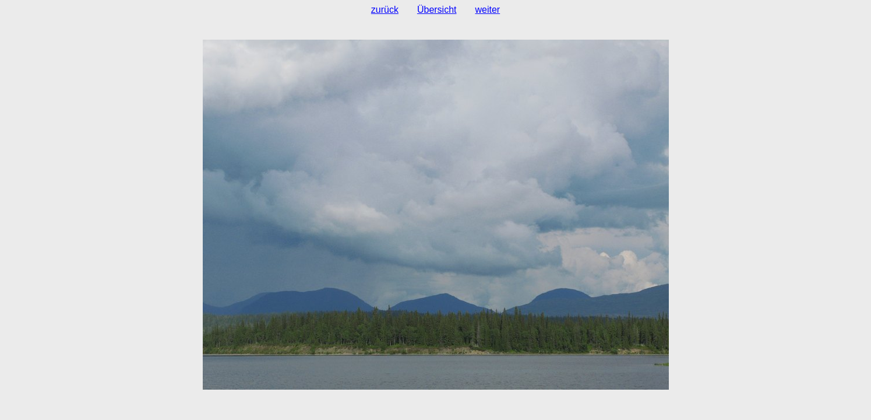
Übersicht (437, 10)
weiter (487, 10)
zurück (385, 10)
